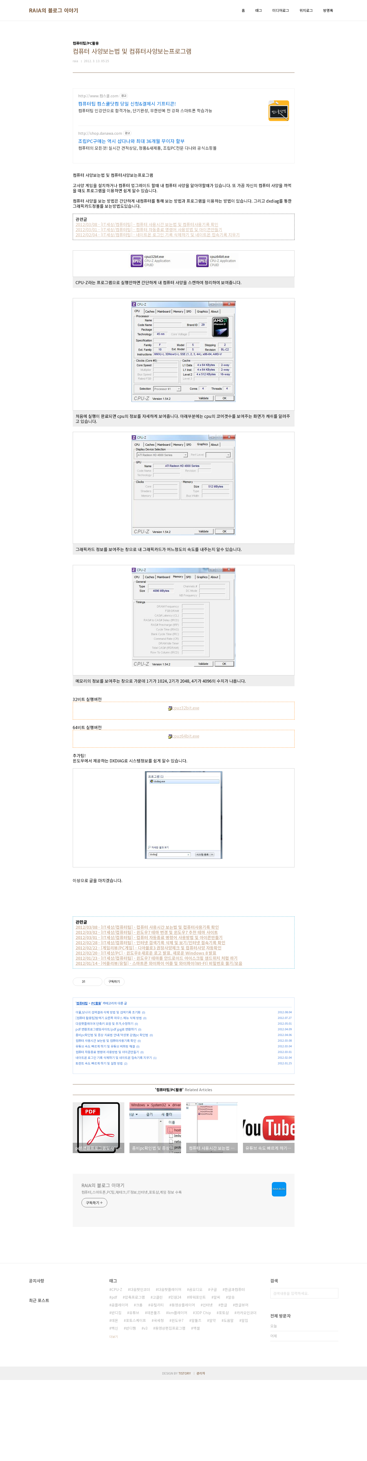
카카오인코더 (246, 1393)
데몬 (114, 1401)
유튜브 (134, 1393)
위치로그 (306, 10)
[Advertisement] (184, 124)
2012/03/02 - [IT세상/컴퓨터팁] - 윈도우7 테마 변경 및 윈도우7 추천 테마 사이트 (147, 938)
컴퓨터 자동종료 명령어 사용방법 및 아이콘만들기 (107, 1058)
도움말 (229, 1401)
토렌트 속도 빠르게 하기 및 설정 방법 (99, 1069)
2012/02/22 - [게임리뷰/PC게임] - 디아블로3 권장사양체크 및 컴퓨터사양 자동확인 (149, 954)
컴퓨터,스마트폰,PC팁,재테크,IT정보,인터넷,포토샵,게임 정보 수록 (131, 1273)
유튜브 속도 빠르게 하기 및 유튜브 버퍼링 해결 (105, 1052)
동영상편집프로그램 (170, 1409)
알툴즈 (196, 1401)
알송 (231, 1378)
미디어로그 (280, 10)
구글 (213, 1370)
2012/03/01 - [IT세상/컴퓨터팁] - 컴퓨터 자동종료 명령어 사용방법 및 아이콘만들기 (149, 236)
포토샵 (224, 1393)
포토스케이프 (136, 1401)
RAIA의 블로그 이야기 (53, 10)
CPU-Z (116, 1370)
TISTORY (184, 1454)
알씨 (217, 1378)
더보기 (113, 1417)
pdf (114, 1378)
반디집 (116, 1393)
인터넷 (208, 1385)
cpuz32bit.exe (183, 714)
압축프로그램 (135, 1378)
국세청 (159, 1401)
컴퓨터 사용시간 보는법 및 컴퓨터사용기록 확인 (106, 1046)
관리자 (201, 1454)
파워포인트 (197, 1378)
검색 (333, 1374)
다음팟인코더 (140, 1370)
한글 (224, 1385)
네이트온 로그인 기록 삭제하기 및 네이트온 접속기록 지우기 (114, 1063)
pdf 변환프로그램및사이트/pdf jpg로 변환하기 (106, 1035)
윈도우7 (178, 1401)
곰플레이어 (119, 1385)
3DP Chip (203, 1393)
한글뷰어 (241, 1385)
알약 (212, 1401)
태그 (258, 10)
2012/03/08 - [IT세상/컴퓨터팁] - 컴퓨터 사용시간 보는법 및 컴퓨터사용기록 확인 (147, 230)
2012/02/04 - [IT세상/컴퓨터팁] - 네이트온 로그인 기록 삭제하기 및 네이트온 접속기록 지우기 (158, 241)
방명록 (328, 10)
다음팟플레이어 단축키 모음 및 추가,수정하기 (104, 1029)
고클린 (158, 1378)
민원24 (175, 1378)
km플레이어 (177, 1393)
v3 (146, 1409)
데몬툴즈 (153, 1393)
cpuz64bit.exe (183, 742)
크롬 (139, 1385)
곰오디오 (195, 1370)
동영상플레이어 (183, 1385)
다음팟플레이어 (169, 1370)
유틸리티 (157, 1385)
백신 (114, 1409)
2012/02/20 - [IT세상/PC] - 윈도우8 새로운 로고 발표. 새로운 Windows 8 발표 (146, 959)
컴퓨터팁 (82, 1009)
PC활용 (96, 1009)
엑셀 (196, 1409)
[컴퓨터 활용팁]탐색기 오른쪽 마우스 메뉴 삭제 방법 (109, 1024)
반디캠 (131, 1409)
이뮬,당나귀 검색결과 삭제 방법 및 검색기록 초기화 (108, 1018)
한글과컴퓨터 (235, 1370)
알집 (244, 1401)
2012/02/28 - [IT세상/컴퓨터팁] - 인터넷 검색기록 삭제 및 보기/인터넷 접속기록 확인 (150, 949)
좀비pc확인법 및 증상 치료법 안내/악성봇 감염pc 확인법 (112, 1041)
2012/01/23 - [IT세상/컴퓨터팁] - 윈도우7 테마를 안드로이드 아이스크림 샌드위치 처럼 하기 (157, 964)
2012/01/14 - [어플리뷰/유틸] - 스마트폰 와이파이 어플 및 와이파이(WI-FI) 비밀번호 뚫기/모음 (159, 969)
